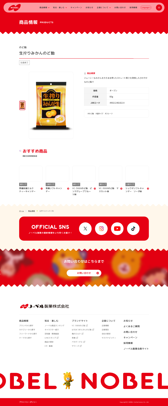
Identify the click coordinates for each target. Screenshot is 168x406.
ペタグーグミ (78, 342)
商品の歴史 (48, 342)
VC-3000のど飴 (80, 325)
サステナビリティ (109, 338)
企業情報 (105, 325)
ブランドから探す (26, 325)
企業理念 (105, 329)
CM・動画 (48, 346)
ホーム (21, 211)
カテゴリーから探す (27, 329)
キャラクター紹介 (51, 329)
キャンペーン (76, 7)
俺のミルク (77, 334)
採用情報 (133, 7)
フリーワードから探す (28, 334)
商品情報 (44, 7)
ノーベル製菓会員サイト (136, 348)
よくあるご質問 (132, 326)
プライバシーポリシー (28, 402)
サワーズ (77, 346)
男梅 (75, 338)
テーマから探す (25, 338)
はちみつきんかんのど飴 (83, 329)
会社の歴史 (106, 334)
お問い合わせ (120, 7)
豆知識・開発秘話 (51, 334)
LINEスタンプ (51, 338)
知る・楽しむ (60, 7)
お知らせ (89, 7)
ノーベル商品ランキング (54, 325)
